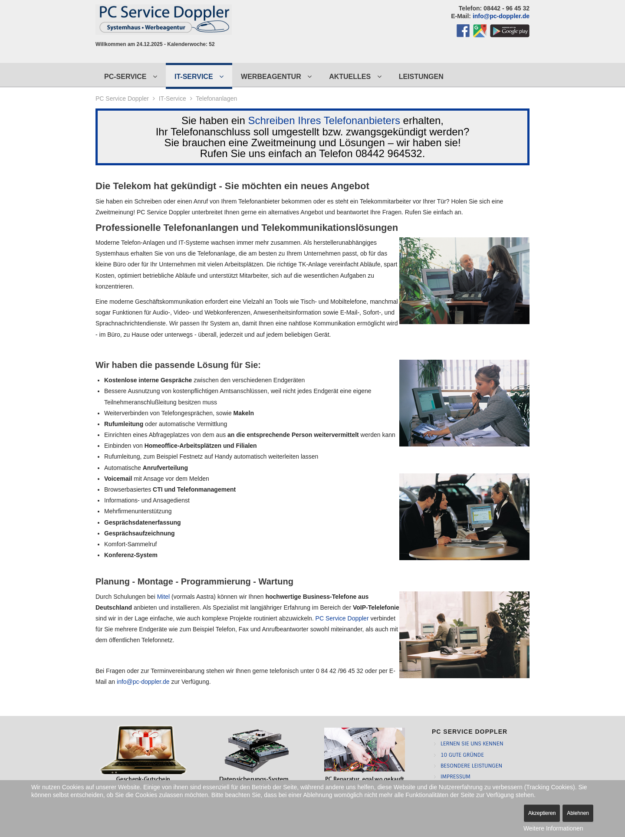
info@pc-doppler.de (501, 16)
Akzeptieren (542, 813)
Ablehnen (578, 813)
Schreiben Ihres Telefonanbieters (324, 120)
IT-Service (172, 98)
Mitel (163, 596)
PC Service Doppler (122, 98)
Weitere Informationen (553, 828)
